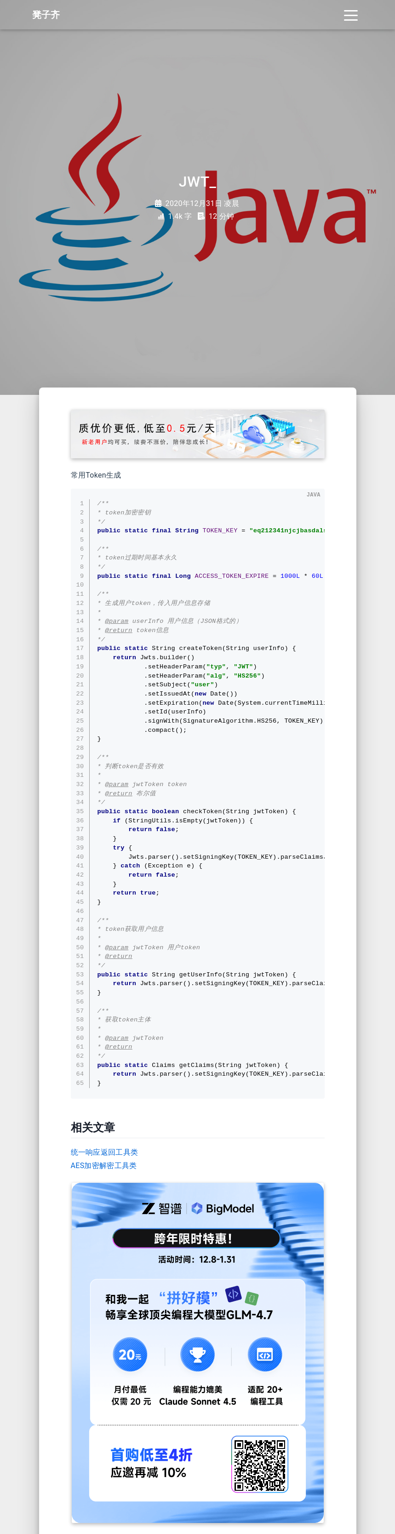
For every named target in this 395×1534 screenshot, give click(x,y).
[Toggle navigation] (350, 14)
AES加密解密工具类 (104, 1165)
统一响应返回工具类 (104, 1152)
